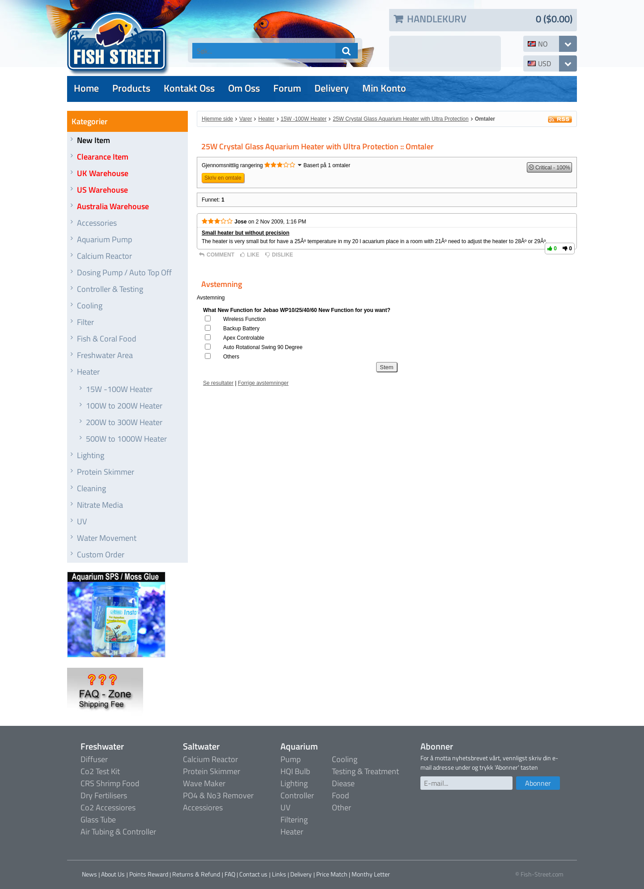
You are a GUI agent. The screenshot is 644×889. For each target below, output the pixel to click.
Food (340, 795)
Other (341, 807)
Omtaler (485, 119)
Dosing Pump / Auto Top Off (124, 272)
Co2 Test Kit (100, 771)
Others (231, 357)
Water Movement (106, 538)
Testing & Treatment (365, 771)
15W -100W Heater (119, 389)
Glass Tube (98, 819)
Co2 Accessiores (108, 807)
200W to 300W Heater (124, 422)
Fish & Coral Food (106, 339)
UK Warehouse (102, 173)
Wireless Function (244, 319)
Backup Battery (241, 328)
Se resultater (218, 383)
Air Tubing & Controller (118, 832)
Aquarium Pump (104, 239)
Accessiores (203, 807)
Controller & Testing (110, 289)
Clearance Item (102, 157)
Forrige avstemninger (263, 383)
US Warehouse (102, 190)
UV (82, 521)
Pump (290, 759)
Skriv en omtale (223, 178)
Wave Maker (204, 783)
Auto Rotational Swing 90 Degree (262, 347)
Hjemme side (217, 119)
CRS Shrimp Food (110, 783)
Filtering (294, 819)
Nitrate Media (100, 505)
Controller (297, 795)
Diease (343, 783)
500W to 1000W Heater (126, 439)
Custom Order (100, 554)
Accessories (97, 223)
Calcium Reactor (104, 256)
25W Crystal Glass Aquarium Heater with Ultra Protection (400, 119)
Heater (88, 372)
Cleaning (91, 488)
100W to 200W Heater (124, 406)
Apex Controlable (243, 338)
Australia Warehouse (113, 206)
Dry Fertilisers (103, 795)
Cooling (89, 305)
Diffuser (94, 759)
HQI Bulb (295, 771)
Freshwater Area (105, 355)
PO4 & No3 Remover (218, 795)
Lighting (90, 455)
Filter (85, 322)
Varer (245, 119)
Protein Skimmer (105, 472)
